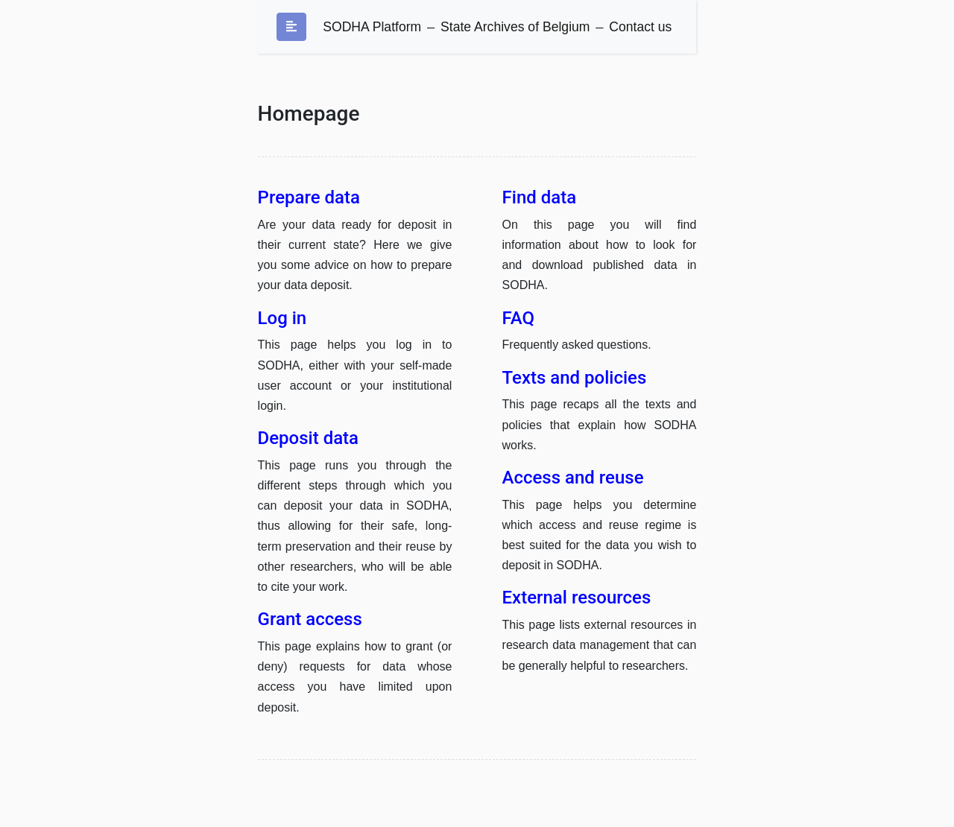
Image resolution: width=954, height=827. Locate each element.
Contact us (640, 26)
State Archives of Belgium (515, 26)
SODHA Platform (372, 26)
